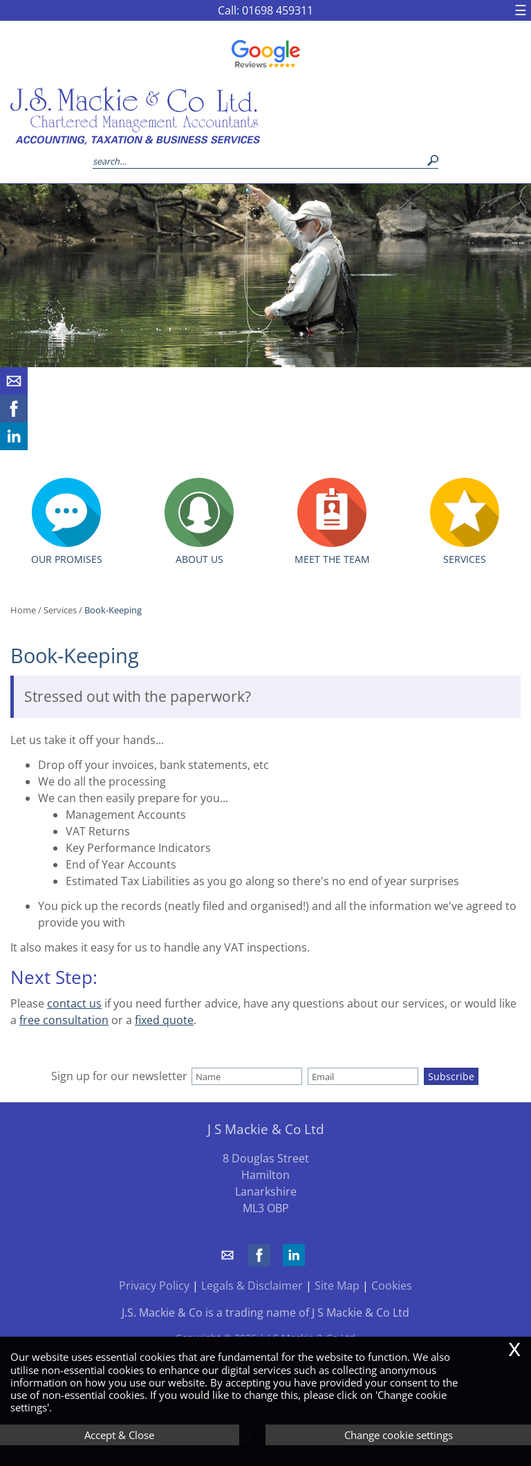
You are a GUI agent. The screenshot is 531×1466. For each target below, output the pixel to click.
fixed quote (164, 1020)
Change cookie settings (398, 1435)
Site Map (337, 1285)
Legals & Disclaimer (252, 1285)
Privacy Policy (154, 1285)
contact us (74, 1003)
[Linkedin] (14, 446)
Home (23, 610)
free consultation (64, 1020)
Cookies (391, 1285)
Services (60, 610)
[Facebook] (14, 418)
